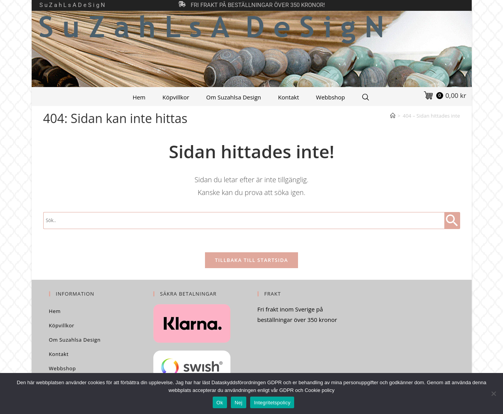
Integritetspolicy (272, 402)
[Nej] (493, 393)
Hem (138, 97)
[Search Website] (366, 97)
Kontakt (288, 97)
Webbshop (330, 97)
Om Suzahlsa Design (233, 97)
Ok (220, 402)
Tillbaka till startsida (251, 260)
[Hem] (392, 115)
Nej (238, 402)
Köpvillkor (176, 97)
